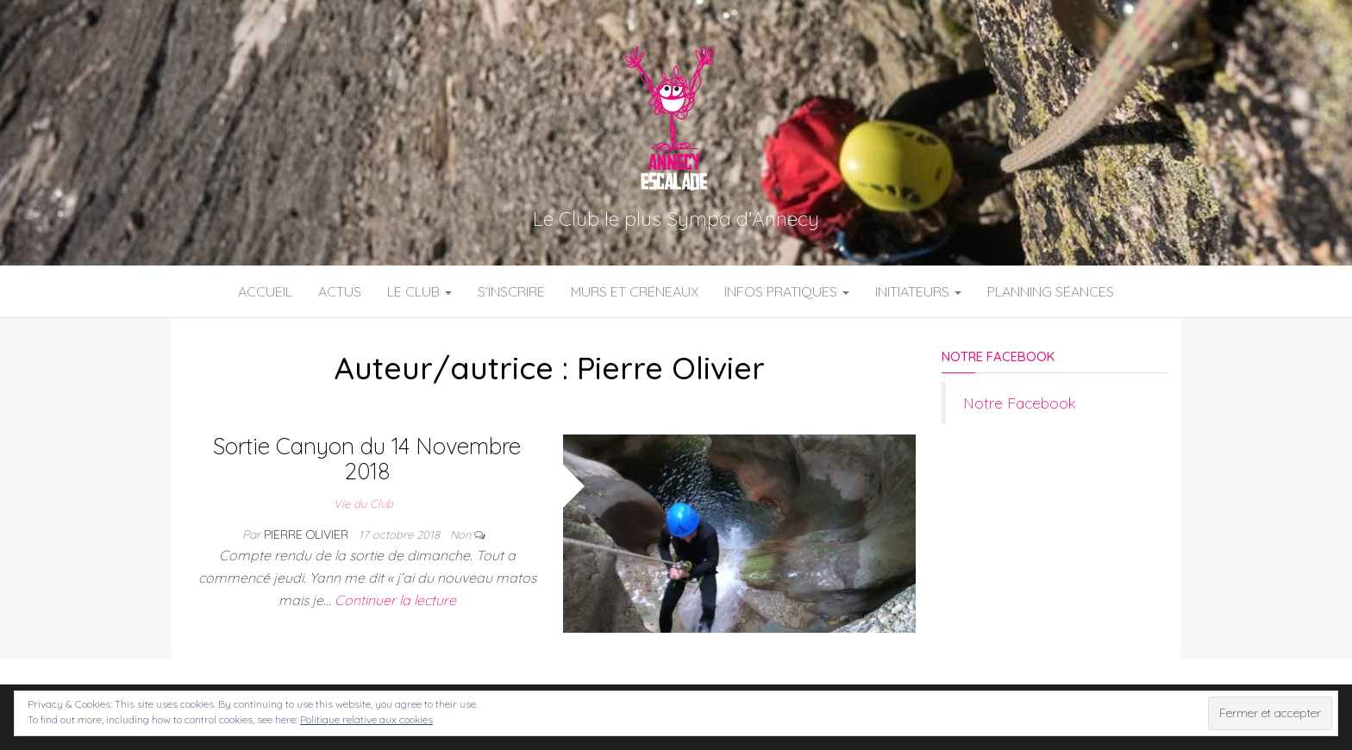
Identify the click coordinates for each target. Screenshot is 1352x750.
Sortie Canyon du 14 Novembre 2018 (367, 458)
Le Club (419, 291)
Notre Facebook (998, 356)
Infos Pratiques (786, 291)
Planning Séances (1050, 291)
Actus (339, 291)
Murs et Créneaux (634, 291)
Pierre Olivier (308, 534)
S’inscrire (511, 291)
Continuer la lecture (395, 600)
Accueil (265, 291)
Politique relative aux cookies (366, 719)
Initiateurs (918, 291)
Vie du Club (363, 503)
